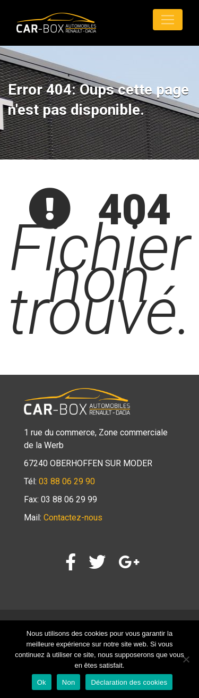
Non (68, 682)
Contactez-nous (73, 517)
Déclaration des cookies (129, 682)
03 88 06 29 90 (67, 481)
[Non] (185, 659)
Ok (41, 682)
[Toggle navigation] (168, 19)
